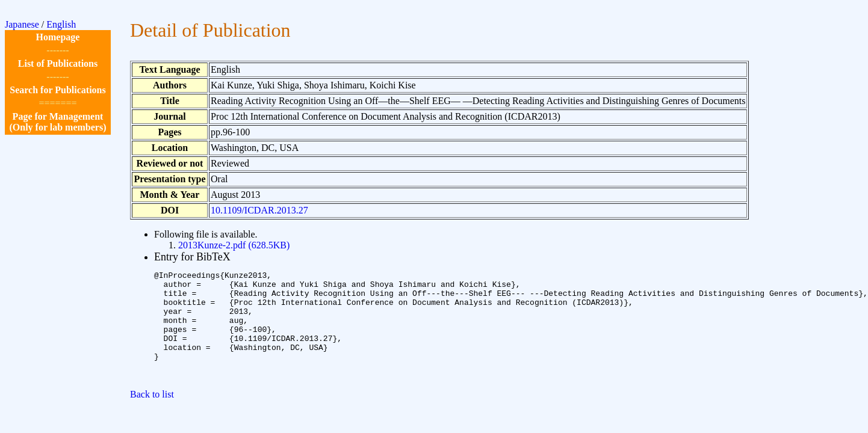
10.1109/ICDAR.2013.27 (259, 210)
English (61, 24)
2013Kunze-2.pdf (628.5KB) (234, 245)
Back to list (152, 416)
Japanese (22, 24)
